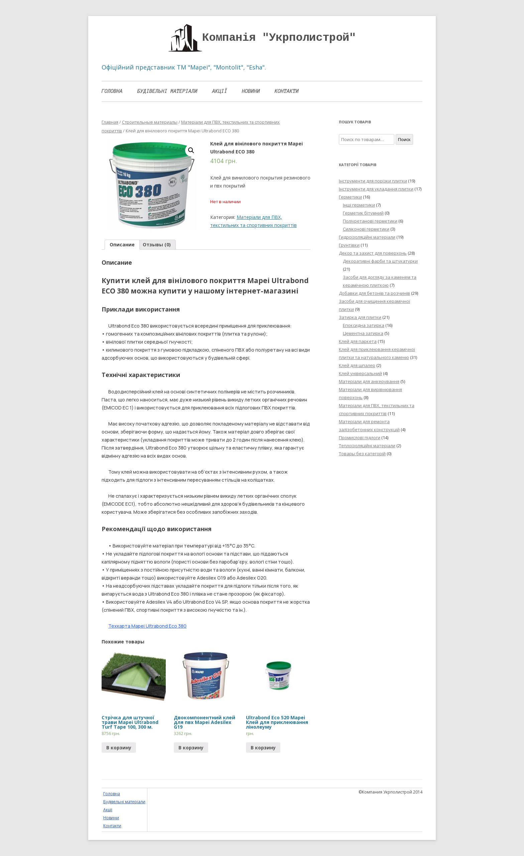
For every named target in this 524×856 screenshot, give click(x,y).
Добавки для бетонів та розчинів (374, 293)
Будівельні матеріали (167, 91)
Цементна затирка (363, 333)
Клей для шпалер (357, 365)
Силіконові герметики (366, 229)
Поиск (404, 139)
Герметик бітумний (363, 213)
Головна (112, 91)
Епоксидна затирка (363, 325)
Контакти (287, 91)
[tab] (122, 245)
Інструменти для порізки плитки (373, 181)
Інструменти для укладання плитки (376, 189)
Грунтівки (349, 245)
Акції (219, 91)
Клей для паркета (358, 341)
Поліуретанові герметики (370, 221)
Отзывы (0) (157, 244)
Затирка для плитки (360, 317)
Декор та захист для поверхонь (373, 253)
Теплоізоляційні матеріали (367, 446)
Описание (122, 244)
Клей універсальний (360, 373)
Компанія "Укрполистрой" (279, 37)
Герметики (350, 197)
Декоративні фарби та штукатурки (380, 261)
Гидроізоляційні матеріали (367, 237)
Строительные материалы (149, 122)
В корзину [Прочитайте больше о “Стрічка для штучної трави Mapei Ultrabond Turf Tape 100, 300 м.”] (118, 747)
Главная (110, 122)
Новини (251, 91)
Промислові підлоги (359, 438)
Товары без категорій (362, 454)
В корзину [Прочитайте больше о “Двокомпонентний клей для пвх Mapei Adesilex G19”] (191, 747)
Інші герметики (359, 205)
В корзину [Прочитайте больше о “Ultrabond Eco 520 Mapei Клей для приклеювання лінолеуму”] (263, 747)
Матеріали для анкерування (369, 381)
